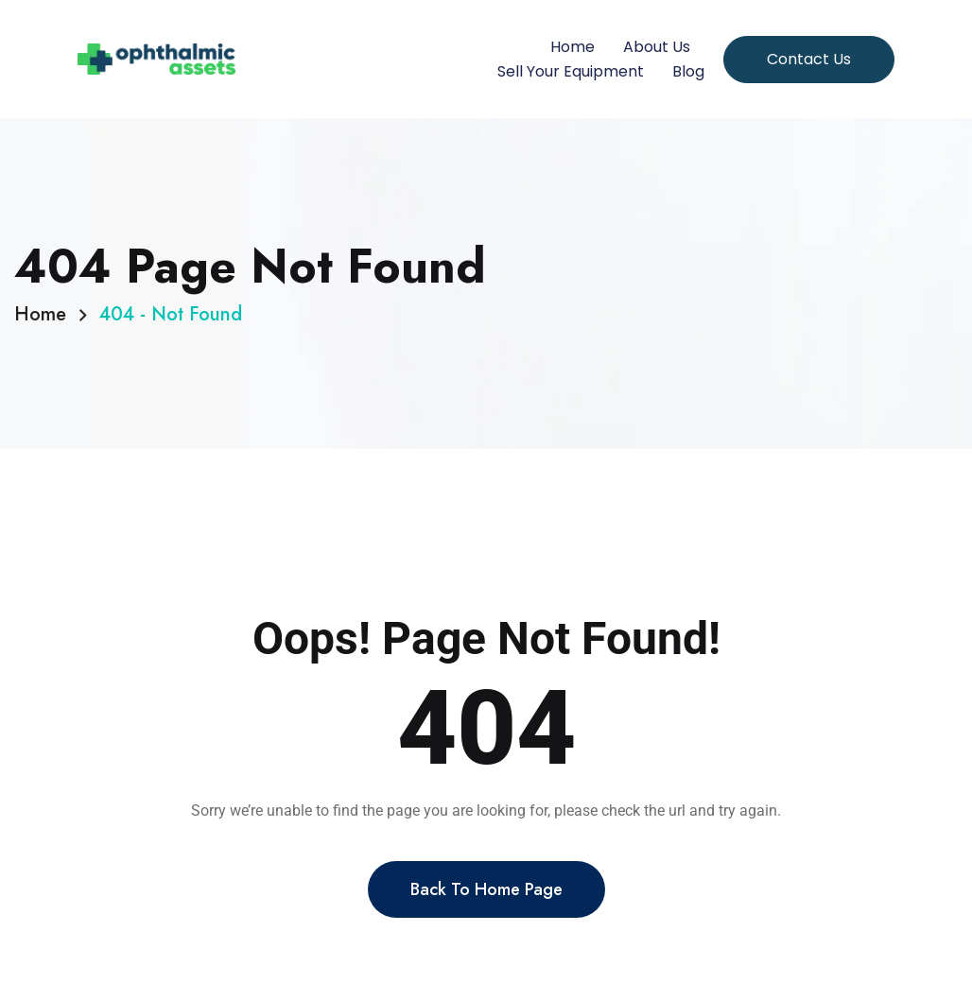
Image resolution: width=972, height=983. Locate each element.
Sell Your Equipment (570, 71)
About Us (656, 47)
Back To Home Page (486, 901)
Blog (688, 71)
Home (572, 47)
